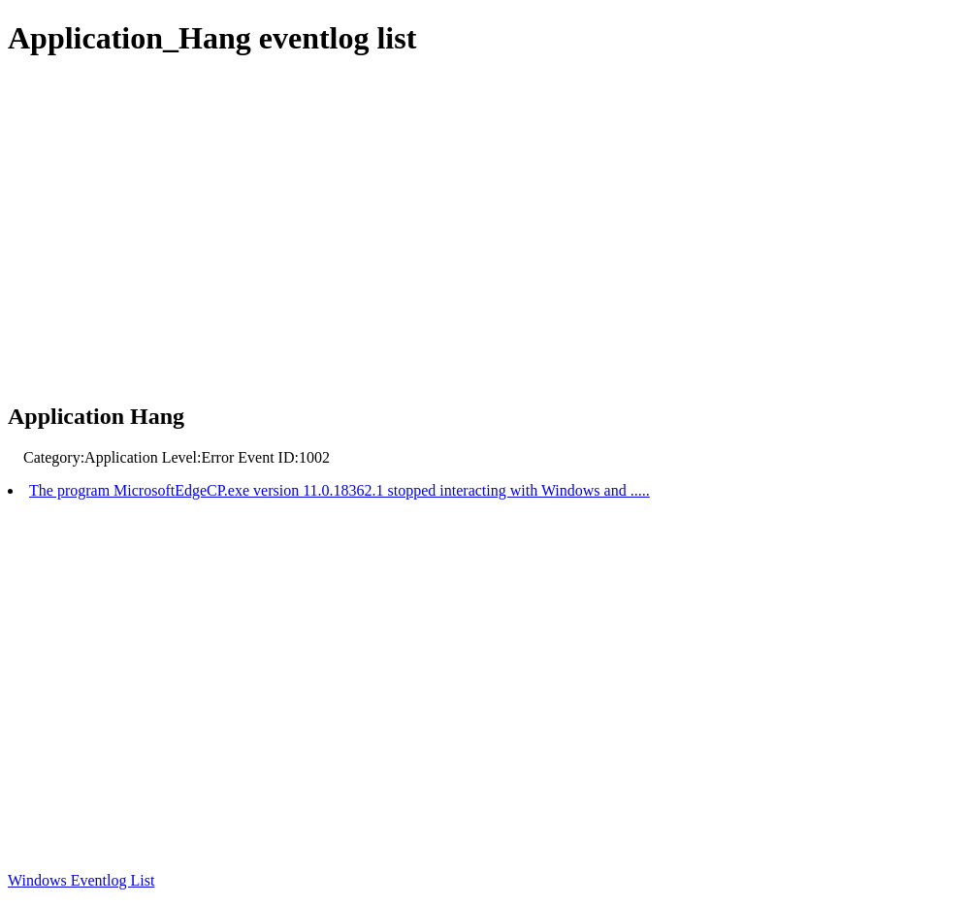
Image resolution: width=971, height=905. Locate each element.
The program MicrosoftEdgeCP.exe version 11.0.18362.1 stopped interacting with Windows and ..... (339, 490)
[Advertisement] (485, 231)
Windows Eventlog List (81, 880)
